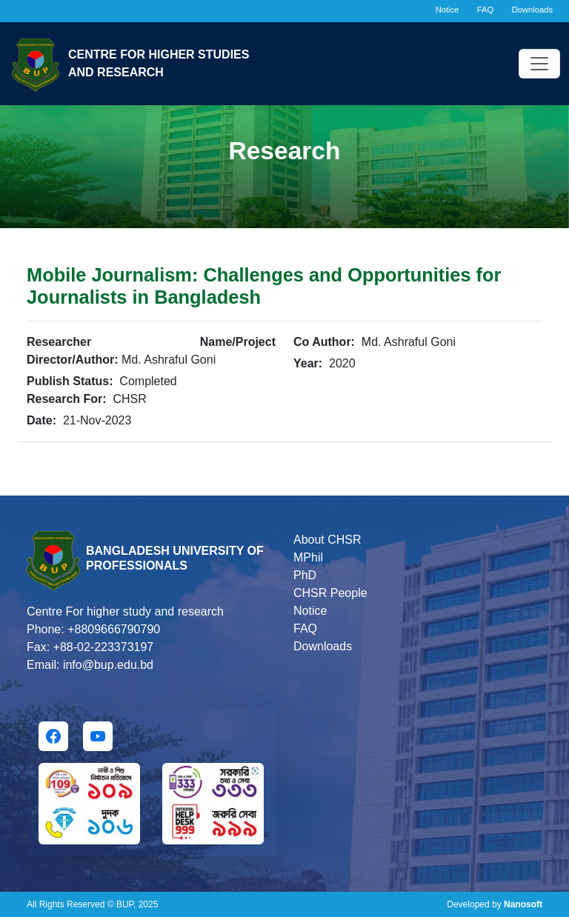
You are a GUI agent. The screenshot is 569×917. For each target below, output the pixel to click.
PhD (304, 575)
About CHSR (327, 539)
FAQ (485, 9)
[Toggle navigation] (539, 64)
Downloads (532, 9)
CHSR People (330, 593)
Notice (447, 9)
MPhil (308, 557)
